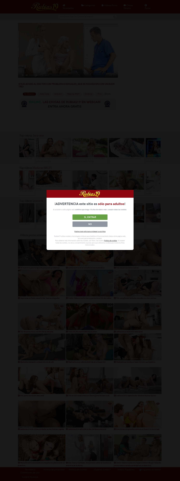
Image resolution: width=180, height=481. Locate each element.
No (90, 224)
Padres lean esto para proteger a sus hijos (90, 231)
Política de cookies (110, 241)
